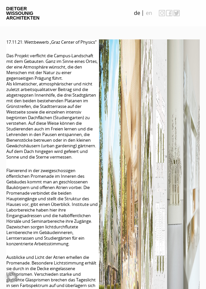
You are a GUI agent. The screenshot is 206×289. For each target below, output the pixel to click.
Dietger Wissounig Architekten (23, 13)
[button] (12, 277)
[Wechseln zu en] (149, 13)
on (193, 13)
